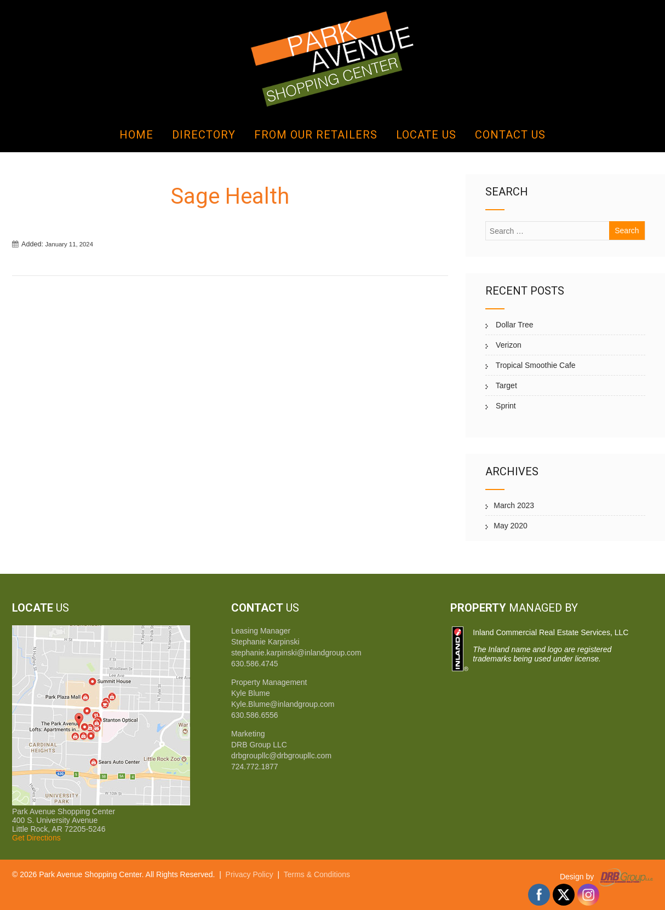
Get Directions (36, 837)
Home (136, 134)
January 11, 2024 (69, 244)
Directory (204, 134)
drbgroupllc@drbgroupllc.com (281, 755)
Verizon (507, 345)
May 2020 (510, 525)
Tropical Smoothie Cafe (534, 365)
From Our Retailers (315, 134)
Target (505, 385)
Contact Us (510, 134)
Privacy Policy (249, 874)
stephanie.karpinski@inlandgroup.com (296, 652)
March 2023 (514, 505)
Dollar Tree (513, 324)
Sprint (504, 405)
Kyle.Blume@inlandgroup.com (283, 704)
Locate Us (426, 134)
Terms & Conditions (317, 874)
